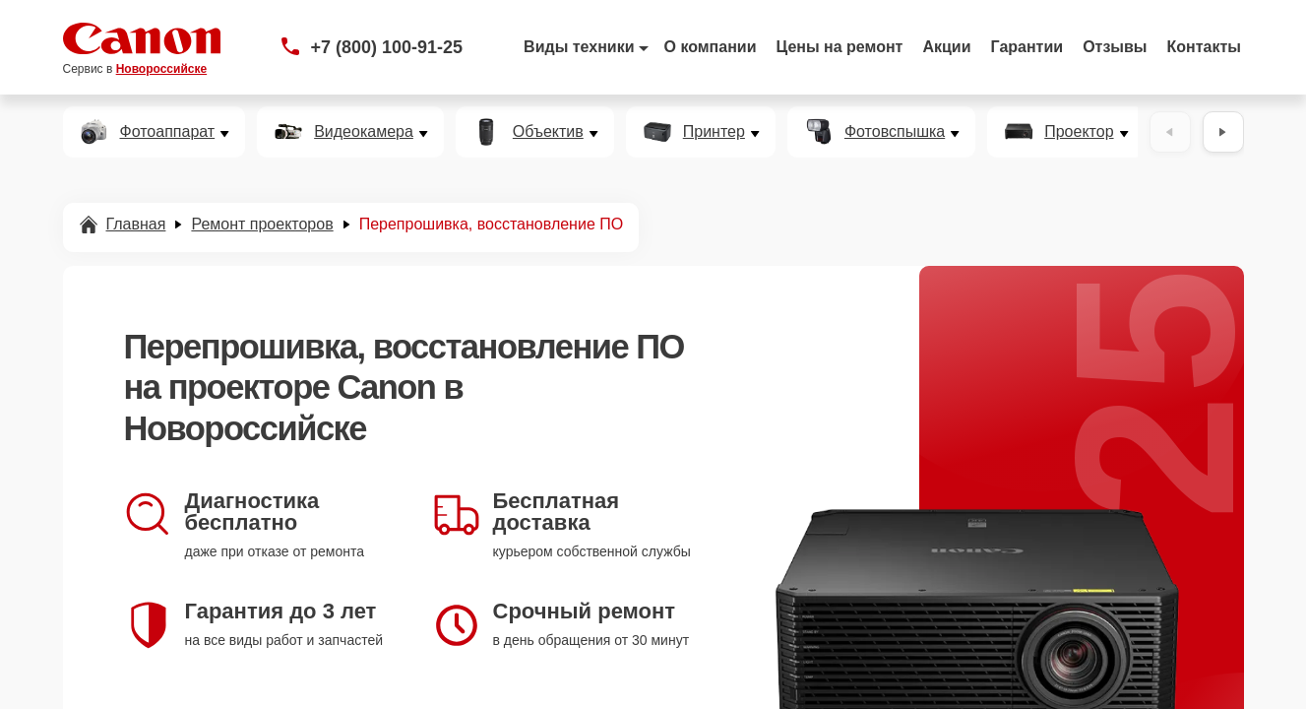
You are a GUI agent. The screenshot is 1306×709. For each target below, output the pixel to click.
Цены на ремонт (840, 46)
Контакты (1204, 46)
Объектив (548, 132)
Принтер (714, 132)
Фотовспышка (894, 132)
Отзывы (1115, 46)
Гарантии (1027, 46)
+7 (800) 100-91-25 (387, 47)
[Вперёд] (1223, 132)
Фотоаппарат (168, 132)
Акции (946, 46)
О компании (710, 46)
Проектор (1078, 132)
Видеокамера (363, 132)
